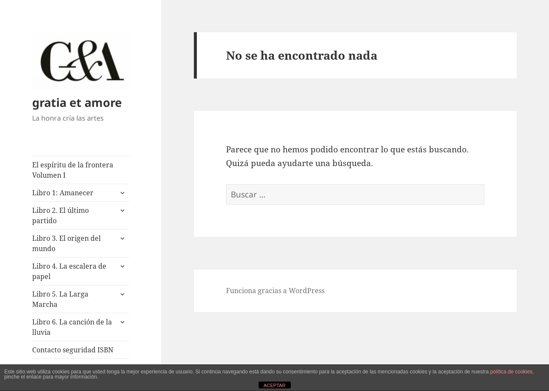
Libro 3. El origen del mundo (66, 243)
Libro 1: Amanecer (63, 192)
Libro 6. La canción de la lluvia (72, 327)
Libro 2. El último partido (60, 215)
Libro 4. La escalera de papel (69, 271)
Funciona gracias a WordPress (275, 290)
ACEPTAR (274, 385)
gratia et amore (77, 102)
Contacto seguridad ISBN (72, 350)
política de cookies (511, 372)
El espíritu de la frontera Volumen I (72, 170)
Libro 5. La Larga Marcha (60, 299)
